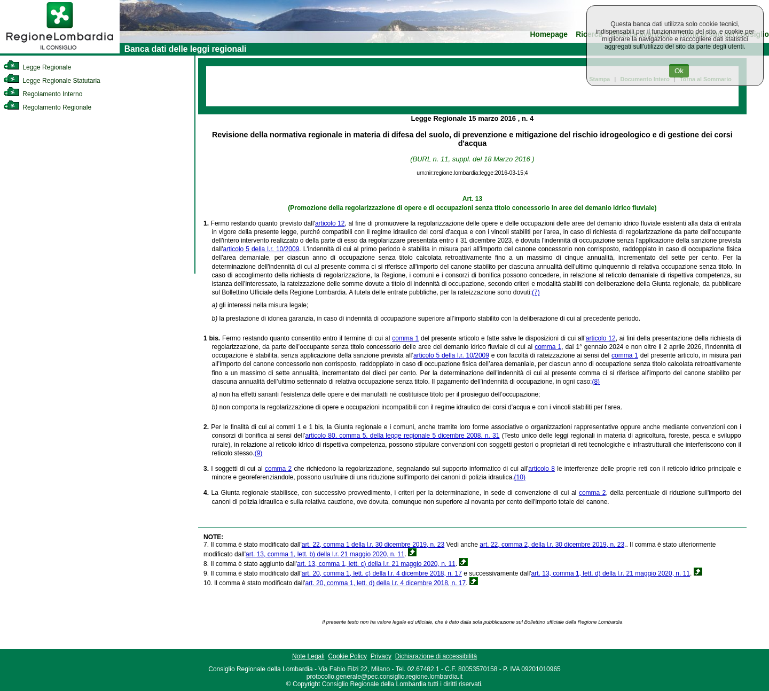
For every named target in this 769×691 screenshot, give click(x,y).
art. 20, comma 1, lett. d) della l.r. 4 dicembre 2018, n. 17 (385, 583)
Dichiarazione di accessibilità (436, 656)
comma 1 (405, 338)
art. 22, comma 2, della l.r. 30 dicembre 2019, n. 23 (552, 544)
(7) (536, 292)
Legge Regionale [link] (37, 67)
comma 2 (278, 468)
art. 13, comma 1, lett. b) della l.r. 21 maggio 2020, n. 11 (325, 554)
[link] (60, 51)
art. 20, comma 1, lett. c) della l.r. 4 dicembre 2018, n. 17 (382, 573)
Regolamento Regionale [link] (47, 107)
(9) (259, 453)
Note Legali (308, 656)
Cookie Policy (347, 656)
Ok (679, 71)
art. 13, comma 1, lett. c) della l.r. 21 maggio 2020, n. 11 (376, 564)
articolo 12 (330, 223)
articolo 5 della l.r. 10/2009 (261, 249)
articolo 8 (541, 468)
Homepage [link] (549, 34)
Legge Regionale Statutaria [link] (51, 80)
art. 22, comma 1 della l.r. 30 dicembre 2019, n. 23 (373, 544)
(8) (596, 381)
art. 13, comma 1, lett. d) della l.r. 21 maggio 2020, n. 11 (610, 573)
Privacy (381, 656)
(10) (519, 477)
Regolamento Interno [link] (42, 94)
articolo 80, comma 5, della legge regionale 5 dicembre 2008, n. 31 (402, 435)
